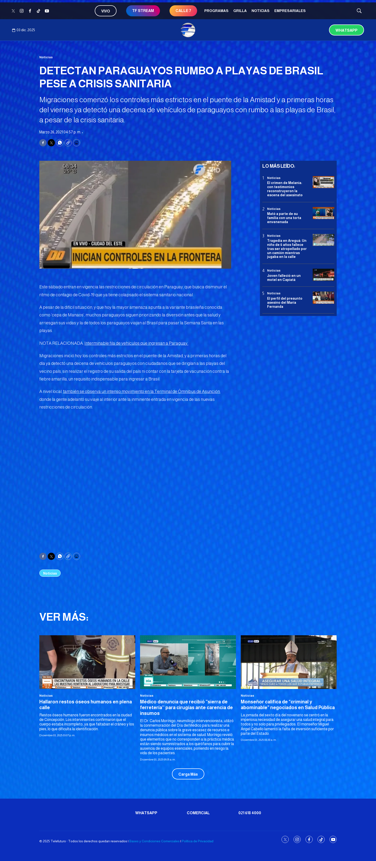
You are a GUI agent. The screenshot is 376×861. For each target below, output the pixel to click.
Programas (216, 11)
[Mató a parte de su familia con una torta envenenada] (323, 213)
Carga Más (188, 774)
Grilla (240, 11)
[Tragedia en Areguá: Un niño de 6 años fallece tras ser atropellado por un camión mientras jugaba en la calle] (323, 240)
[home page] (188, 30)
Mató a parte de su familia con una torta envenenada (284, 218)
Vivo (105, 11)
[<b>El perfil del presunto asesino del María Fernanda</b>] (323, 297)
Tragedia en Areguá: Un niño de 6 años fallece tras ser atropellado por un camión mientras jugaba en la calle (287, 249)
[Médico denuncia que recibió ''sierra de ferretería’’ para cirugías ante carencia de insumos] (188, 662)
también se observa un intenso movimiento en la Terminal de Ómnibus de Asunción (141, 391)
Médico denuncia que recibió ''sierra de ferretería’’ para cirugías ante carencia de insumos (186, 707)
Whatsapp (346, 30)
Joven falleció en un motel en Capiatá (284, 278)
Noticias (261, 11)
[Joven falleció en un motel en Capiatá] (323, 275)
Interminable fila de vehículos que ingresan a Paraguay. (136, 343)
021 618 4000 (249, 813)
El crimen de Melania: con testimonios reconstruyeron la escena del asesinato (285, 189)
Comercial (198, 813)
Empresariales (290, 11)
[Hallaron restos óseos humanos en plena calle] (87, 662)
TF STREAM (143, 11)
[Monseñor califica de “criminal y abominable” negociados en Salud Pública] (289, 662)
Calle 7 (183, 11)
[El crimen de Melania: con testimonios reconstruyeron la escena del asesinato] (323, 182)
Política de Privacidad (197, 841)
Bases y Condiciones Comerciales (154, 841)
